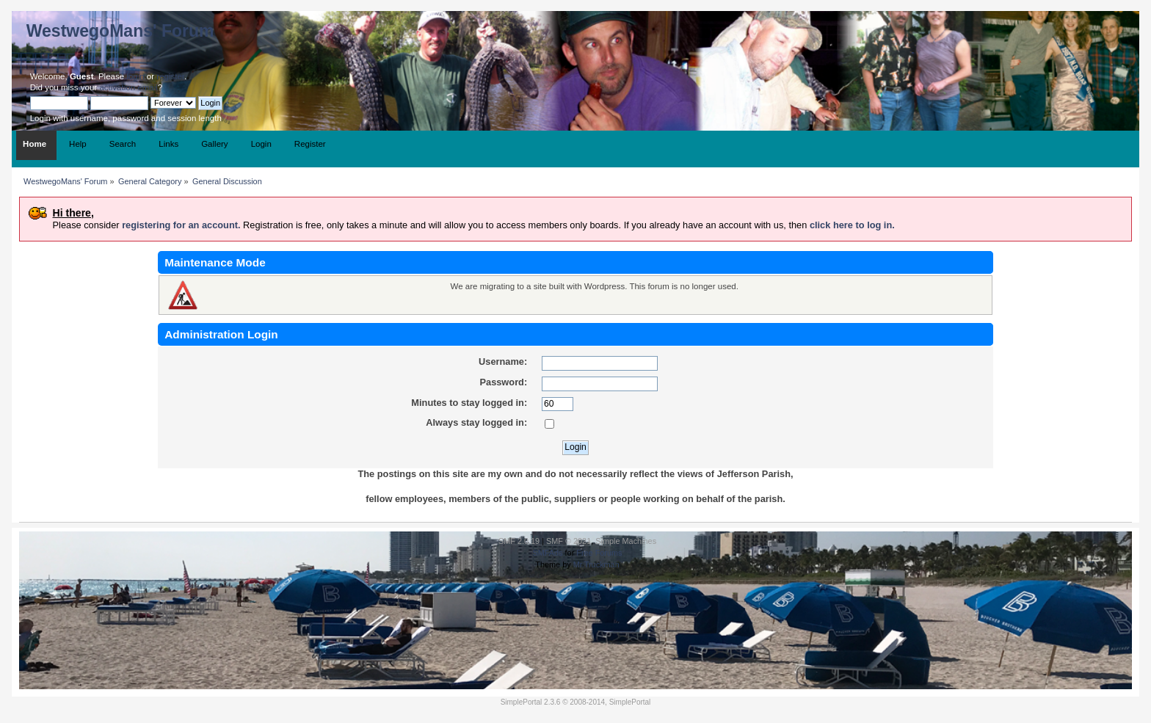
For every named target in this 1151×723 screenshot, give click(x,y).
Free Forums (599, 552)
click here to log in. (852, 224)
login (135, 76)
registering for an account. (181, 224)
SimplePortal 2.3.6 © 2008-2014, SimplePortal (576, 702)
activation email (128, 87)
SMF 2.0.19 (519, 541)
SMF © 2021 (568, 541)
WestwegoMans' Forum (120, 30)
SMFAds (547, 552)
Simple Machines (625, 541)
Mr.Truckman (596, 564)
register (170, 76)
